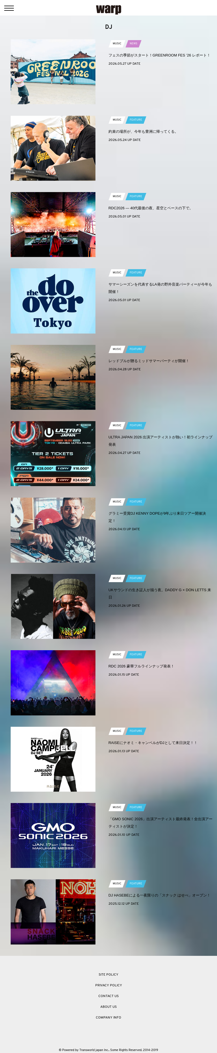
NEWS (133, 43)
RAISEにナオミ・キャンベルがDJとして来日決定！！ (153, 743)
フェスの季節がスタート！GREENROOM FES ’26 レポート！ (159, 55)
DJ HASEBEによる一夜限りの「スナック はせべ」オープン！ (159, 895)
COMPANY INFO (108, 1017)
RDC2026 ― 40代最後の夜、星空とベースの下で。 (150, 208)
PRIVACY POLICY (108, 985)
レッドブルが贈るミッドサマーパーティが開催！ (148, 361)
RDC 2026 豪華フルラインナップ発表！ (141, 666)
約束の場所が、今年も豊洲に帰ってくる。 (143, 131)
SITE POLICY (108, 974)
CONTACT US (108, 996)
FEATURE (136, 119)
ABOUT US (108, 1007)
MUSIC (117, 43)
